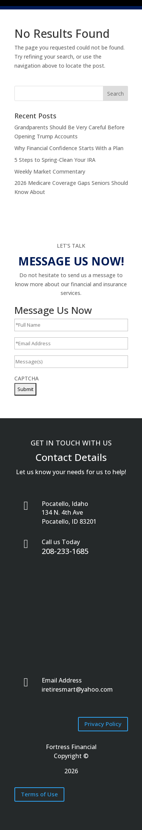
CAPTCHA (26, 376)
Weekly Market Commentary (49, 169)
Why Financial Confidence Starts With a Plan (68, 146)
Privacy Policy (103, 722)
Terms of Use (39, 792)
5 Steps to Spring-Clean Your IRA (54, 157)
